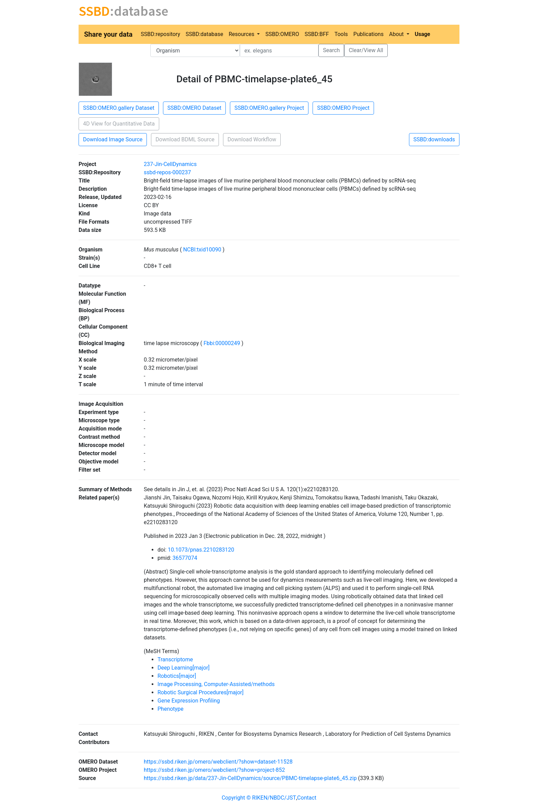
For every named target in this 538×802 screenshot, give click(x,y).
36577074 (185, 558)
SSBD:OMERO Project (343, 108)
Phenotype (170, 709)
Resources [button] (242, 34)
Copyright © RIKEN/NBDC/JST (259, 797)
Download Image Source (112, 139)
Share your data (108, 34)
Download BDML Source (184, 139)
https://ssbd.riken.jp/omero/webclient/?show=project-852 (214, 770)
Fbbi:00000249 (221, 343)
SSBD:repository (160, 34)
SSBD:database (204, 34)
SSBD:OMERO (282, 34)
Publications (368, 34)
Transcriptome (175, 659)
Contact (306, 797)
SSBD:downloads (434, 139)
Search (331, 50)
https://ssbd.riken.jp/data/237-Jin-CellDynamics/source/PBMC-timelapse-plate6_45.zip (250, 778)
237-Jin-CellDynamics (170, 164)
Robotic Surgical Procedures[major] (200, 692)
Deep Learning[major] (183, 667)
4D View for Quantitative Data (119, 123)
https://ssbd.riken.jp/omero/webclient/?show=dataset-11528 (218, 761)
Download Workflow (251, 139)
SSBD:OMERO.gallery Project (269, 108)
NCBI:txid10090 (202, 249)
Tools (341, 34)
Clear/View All (366, 50)
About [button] (397, 34)
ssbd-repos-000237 (167, 172)
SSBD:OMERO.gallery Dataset (118, 108)
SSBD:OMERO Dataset (194, 108)
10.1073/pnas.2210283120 (201, 549)
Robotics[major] (176, 676)
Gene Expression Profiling (188, 700)
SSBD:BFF (317, 34)
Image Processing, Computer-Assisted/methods (216, 684)
